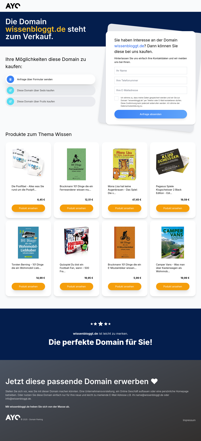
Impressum (189, 420)
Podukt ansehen (28, 208)
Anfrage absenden (150, 114)
